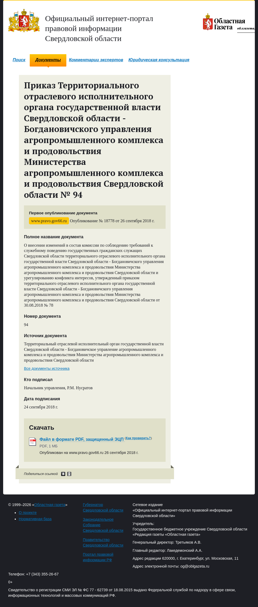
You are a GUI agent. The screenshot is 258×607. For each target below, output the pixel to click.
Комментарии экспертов (96, 60)
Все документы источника (47, 368)
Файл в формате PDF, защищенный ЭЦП (82, 439)
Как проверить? (138, 438)
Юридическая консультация (158, 60)
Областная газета (49, 505)
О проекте (28, 512)
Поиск (19, 60)
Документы (48, 60)
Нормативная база (35, 519)
